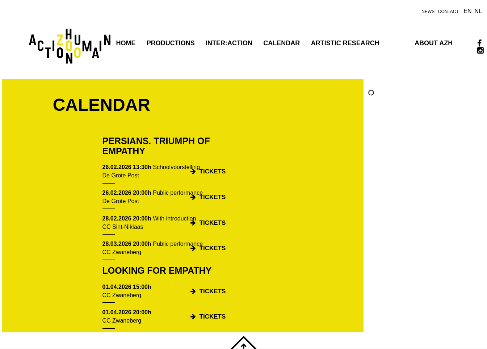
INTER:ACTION (229, 43)
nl (478, 11)
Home (125, 43)
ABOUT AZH (434, 43)
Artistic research (345, 43)
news (427, 11)
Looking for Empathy (157, 270)
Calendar (281, 43)
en (467, 11)
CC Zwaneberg (122, 252)
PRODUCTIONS (171, 43)
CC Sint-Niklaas (122, 227)
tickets (213, 171)
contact (448, 11)
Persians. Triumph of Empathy (156, 146)
